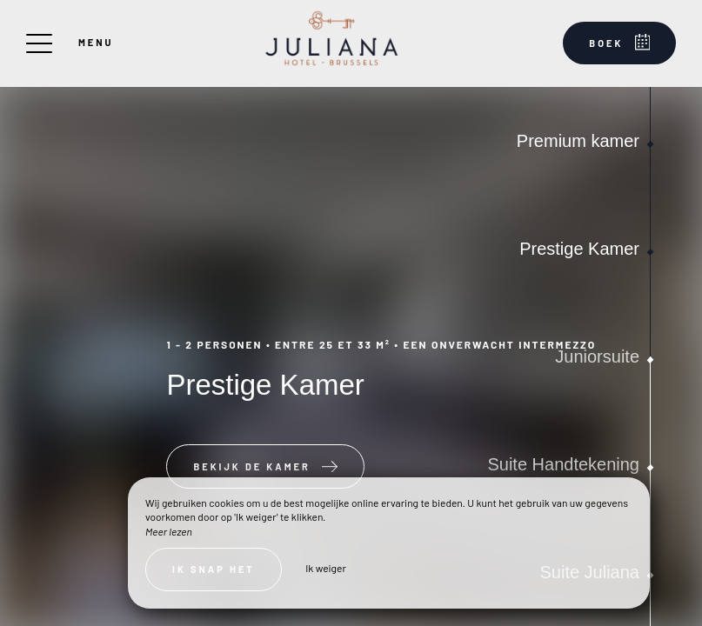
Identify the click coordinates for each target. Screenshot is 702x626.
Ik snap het (213, 569)
